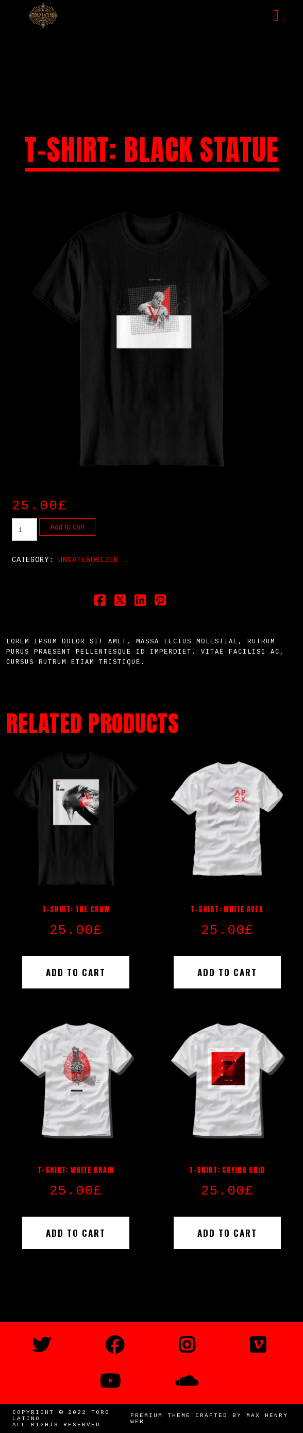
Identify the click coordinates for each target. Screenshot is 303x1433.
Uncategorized (88, 560)
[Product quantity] (24, 529)
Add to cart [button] (76, 972)
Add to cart (67, 527)
